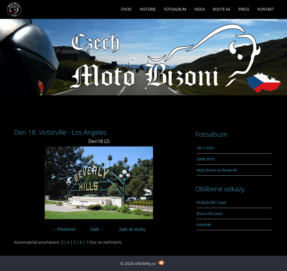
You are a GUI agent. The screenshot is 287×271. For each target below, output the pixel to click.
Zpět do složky (132, 229)
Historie (148, 9)
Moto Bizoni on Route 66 (217, 170)
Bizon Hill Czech (209, 213)
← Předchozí (63, 229)
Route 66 (221, 9)
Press (243, 9)
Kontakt (265, 9)
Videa (199, 9)
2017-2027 (206, 148)
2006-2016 (206, 159)
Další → (97, 229)
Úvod (126, 9)
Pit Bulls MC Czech (211, 202)
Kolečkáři (204, 224)
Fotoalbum (175, 9)
